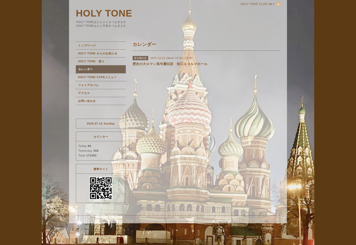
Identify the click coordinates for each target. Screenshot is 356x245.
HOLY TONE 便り (91, 61)
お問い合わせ (87, 101)
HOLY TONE (104, 13)
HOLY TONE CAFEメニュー (97, 77)
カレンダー (85, 69)
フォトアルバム (88, 85)
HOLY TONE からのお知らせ (97, 53)
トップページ (87, 45)
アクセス (84, 93)
